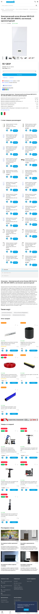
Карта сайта (29, 581)
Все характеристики (5, 109)
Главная (2, 9)
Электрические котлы (34, 9)
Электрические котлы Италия (7, 10)
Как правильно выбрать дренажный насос (9, 544)
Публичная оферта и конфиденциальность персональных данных (18, 588)
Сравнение (11, 77)
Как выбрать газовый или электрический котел (26, 565)
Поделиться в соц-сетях (7, 87)
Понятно (26, 609)
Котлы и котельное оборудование (22, 9)
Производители (4, 600)
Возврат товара (17, 585)
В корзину (19, 74)
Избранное (5, 77)
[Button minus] (7, 130)
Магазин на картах (7, 85)
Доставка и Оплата (17, 583)
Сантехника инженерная (9, 9)
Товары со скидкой (4, 601)
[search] (36, 5)
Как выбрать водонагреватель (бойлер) (27, 544)
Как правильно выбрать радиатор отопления (8, 565)
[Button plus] (11, 130)
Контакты (16, 581)
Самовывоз (6, 82)
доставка (11, 80)
